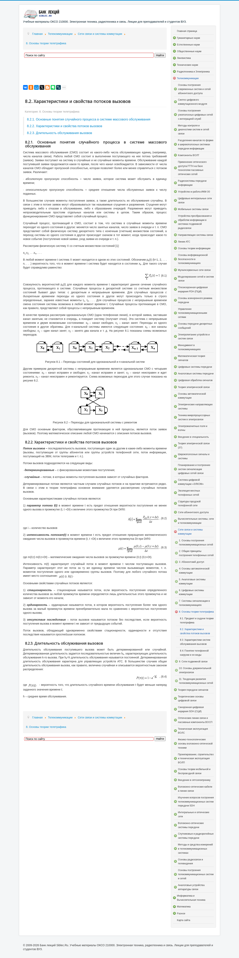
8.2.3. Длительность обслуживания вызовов (59, 133)
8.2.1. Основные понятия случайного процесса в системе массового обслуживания (88, 119)
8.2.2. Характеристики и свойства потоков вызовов (64, 126)
